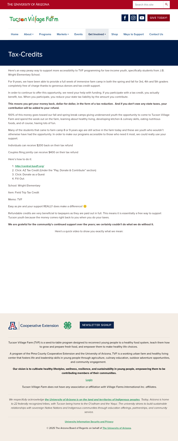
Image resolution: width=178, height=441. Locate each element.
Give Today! (158, 18)
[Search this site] (148, 4)
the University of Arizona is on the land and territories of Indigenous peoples (92, 399)
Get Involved (96, 34)
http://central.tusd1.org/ (29, 166)
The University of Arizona (117, 428)
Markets (62, 34)
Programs (45, 34)
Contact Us (156, 34)
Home (14, 34)
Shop (114, 34)
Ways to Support (133, 34)
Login (89, 380)
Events (78, 34)
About (27, 34)
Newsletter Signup (96, 325)
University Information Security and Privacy (89, 421)
